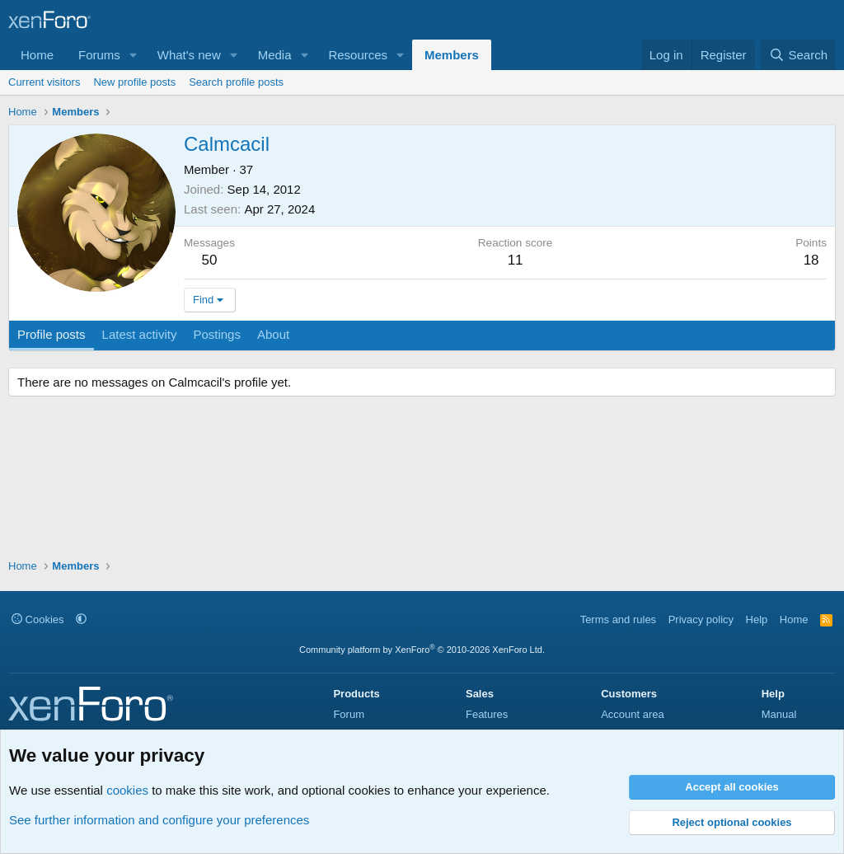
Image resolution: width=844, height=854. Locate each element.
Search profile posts (236, 82)
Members (451, 55)
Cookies (38, 619)
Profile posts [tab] (51, 334)
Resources (357, 55)
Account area (632, 714)
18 (811, 260)
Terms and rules (618, 619)
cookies (127, 790)
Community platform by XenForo (422, 650)
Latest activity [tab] (139, 334)
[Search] (798, 55)
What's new (189, 55)
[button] (133, 55)
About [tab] (273, 334)
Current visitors (44, 82)
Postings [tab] (217, 334)
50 (210, 260)
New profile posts (134, 82)
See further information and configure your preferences (159, 820)
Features (487, 714)
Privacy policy (701, 619)
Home (37, 55)
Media (275, 55)
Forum (348, 714)
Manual (779, 714)
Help (757, 619)
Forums (99, 55)
